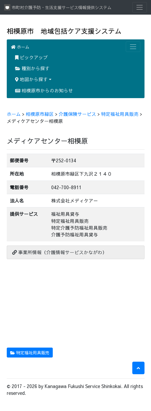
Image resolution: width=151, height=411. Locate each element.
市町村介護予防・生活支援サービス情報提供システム (57, 7)
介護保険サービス (77, 114)
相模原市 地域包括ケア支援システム (64, 30)
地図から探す (31, 79)
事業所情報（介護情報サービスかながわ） (59, 252)
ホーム (20, 47)
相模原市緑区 (40, 114)
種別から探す (32, 68)
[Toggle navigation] (139, 7)
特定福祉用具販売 (120, 114)
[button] (138, 368)
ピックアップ (31, 57)
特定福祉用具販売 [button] (29, 352)
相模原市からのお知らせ (44, 90)
